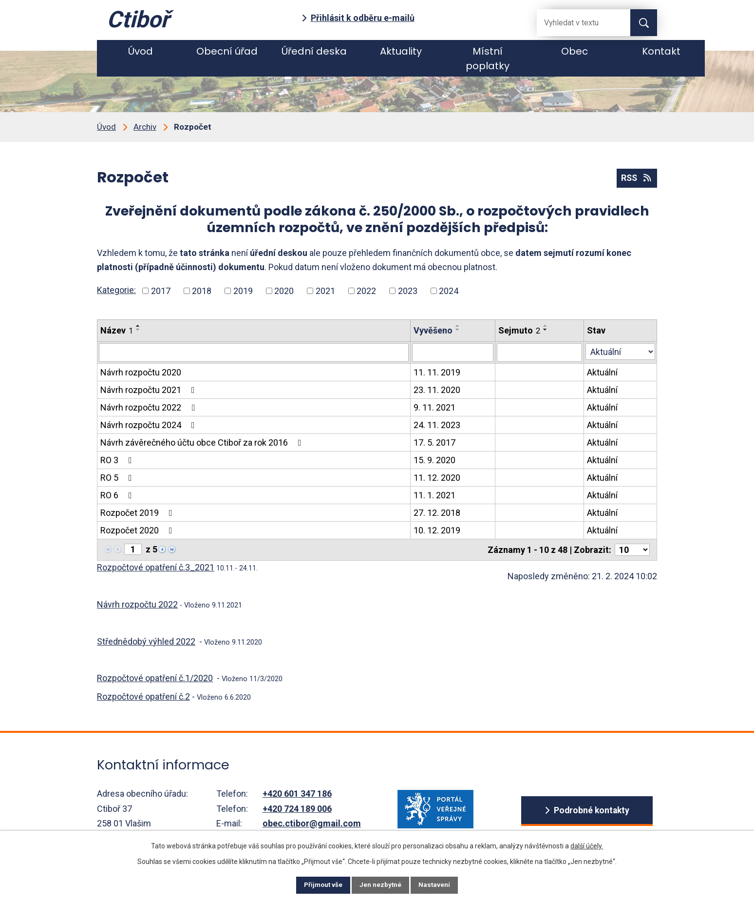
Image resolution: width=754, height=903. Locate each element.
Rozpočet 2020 (138, 530)
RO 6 (118, 495)
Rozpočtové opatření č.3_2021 (155, 567)
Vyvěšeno (433, 330)
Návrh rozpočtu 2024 (149, 425)
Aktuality (401, 51)
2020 (284, 291)
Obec (574, 51)
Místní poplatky (487, 58)
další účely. (586, 844)
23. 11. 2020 (437, 390)
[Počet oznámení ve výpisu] (632, 550)
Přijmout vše (318, 884)
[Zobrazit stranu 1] (133, 549)
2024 (448, 291)
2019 (243, 291)
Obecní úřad (227, 51)
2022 (366, 291)
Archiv (144, 127)
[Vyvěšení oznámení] (452, 352)
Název (116, 330)
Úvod (140, 51)
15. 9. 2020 (434, 460)
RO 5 (118, 477)
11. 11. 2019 (437, 372)
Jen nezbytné (381, 884)
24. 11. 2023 (437, 425)
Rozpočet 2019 (138, 513)
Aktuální (602, 372)
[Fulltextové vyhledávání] (576, 22)
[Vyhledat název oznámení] (254, 352)
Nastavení (440, 884)
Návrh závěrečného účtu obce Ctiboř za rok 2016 (202, 442)
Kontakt (661, 51)
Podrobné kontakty (591, 810)
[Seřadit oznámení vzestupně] (138, 326)
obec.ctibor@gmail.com (312, 823)
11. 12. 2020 (437, 477)
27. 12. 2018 (437, 513)
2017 (160, 291)
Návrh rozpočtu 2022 (149, 407)
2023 (407, 291)
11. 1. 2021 (434, 495)
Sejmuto (519, 330)
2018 (201, 291)
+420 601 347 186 (297, 793)
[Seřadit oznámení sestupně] (138, 330)
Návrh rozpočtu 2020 (140, 372)
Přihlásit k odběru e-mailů (363, 18)
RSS (636, 178)
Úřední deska (314, 51)
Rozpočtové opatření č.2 (143, 696)
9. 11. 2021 (434, 407)
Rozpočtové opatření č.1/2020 (155, 678)
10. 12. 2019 (437, 530)
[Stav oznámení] (620, 351)
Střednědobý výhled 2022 (146, 641)
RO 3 (118, 460)
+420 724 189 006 (297, 809)
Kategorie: (116, 290)
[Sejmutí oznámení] (539, 352)
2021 (325, 291)
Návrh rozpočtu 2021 (149, 390)
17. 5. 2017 (434, 442)
